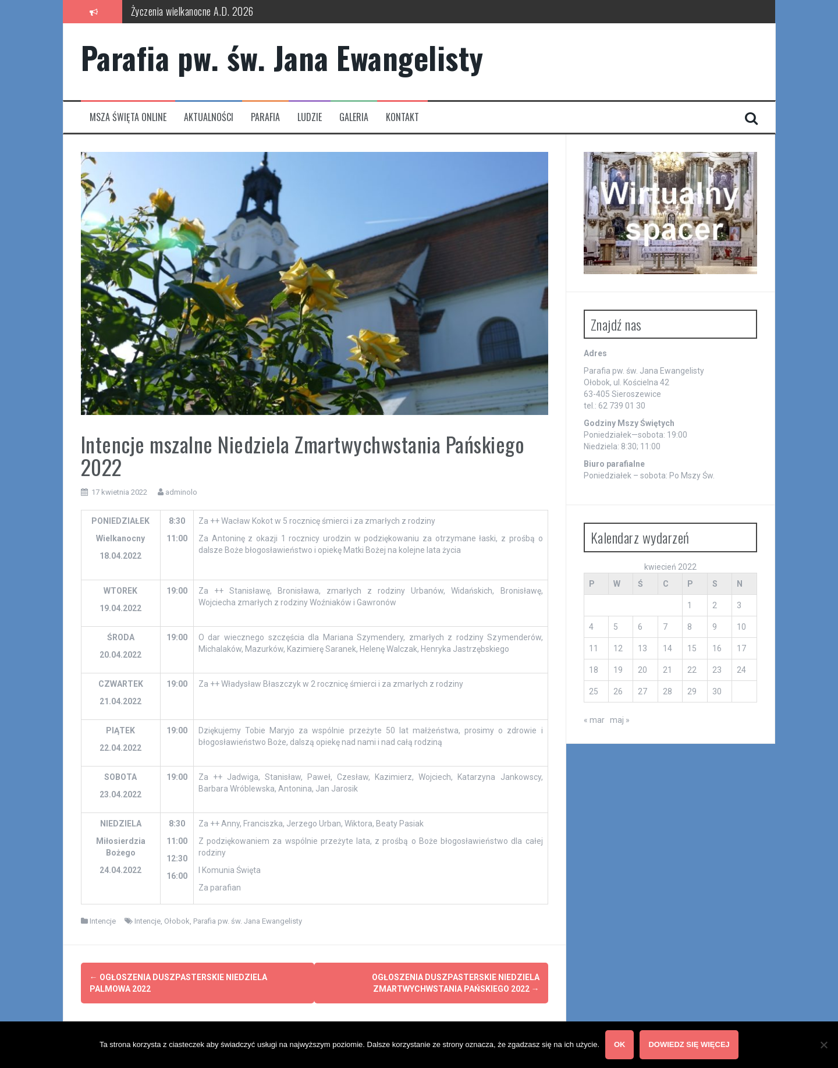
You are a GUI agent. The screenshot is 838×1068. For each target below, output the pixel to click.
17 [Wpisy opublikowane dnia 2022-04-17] (741, 648)
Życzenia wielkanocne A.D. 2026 (192, 11)
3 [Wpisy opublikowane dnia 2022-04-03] (739, 605)
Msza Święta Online (128, 117)
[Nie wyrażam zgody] (823, 1045)
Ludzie (309, 117)
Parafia (265, 117)
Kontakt (402, 117)
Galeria (353, 117)
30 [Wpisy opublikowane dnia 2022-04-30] (717, 691)
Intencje (103, 921)
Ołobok (177, 921)
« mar (594, 720)
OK (620, 1044)
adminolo (181, 492)
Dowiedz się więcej (689, 1044)
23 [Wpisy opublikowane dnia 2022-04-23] (717, 670)
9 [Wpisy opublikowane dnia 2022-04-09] (714, 626)
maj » (620, 720)
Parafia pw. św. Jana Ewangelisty (282, 57)
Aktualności (208, 117)
